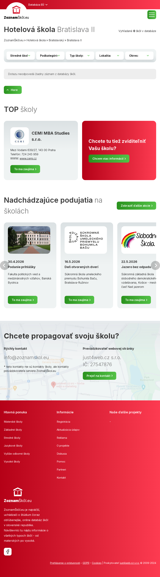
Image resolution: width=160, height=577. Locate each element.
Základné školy (13, 429)
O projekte (63, 445)
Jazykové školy (13, 445)
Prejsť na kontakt (98, 375)
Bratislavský (56, 40)
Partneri (61, 469)
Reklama (62, 437)
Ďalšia (155, 265)
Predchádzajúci (4, 265)
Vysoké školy (12, 461)
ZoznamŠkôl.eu (13, 40)
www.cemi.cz (28, 158)
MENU (151, 14)
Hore (14, 90)
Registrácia (63, 421)
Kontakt (61, 477)
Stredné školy (12, 437)
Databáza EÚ (36, 4)
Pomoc (61, 461)
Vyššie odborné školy (17, 453)
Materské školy (13, 421)
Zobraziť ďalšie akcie (135, 205)
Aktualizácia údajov (68, 429)
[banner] (16, 11)
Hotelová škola (36, 40)
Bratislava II (74, 40)
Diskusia (62, 453)
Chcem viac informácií (107, 158)
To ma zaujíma (24, 169)
